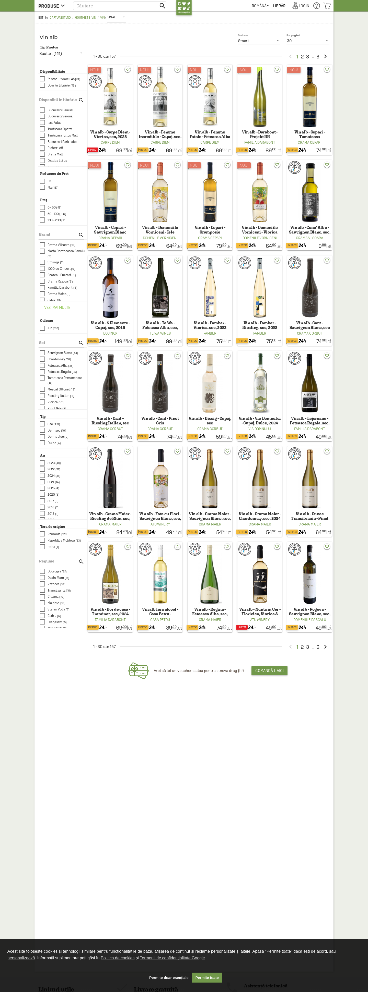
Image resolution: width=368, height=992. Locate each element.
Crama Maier (110, 524)
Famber (209, 333)
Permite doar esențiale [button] (169, 978)
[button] (119, 5)
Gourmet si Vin (85, 17)
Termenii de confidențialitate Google (172, 958)
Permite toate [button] (207, 978)
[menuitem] (260, 5)
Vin (102, 17)
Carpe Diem (110, 142)
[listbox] (116, 17)
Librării (280, 6)
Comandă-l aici (269, 670)
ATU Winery (160, 524)
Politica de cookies (118, 958)
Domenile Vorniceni (160, 238)
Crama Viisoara (309, 238)
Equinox (110, 333)
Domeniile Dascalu (309, 620)
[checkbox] (63, 79)
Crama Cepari (309, 142)
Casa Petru (160, 620)
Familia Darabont (259, 142)
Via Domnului (259, 429)
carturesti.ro (60, 17)
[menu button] (53, 5)
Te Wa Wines (160, 333)
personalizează (21, 958)
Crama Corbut (309, 333)
